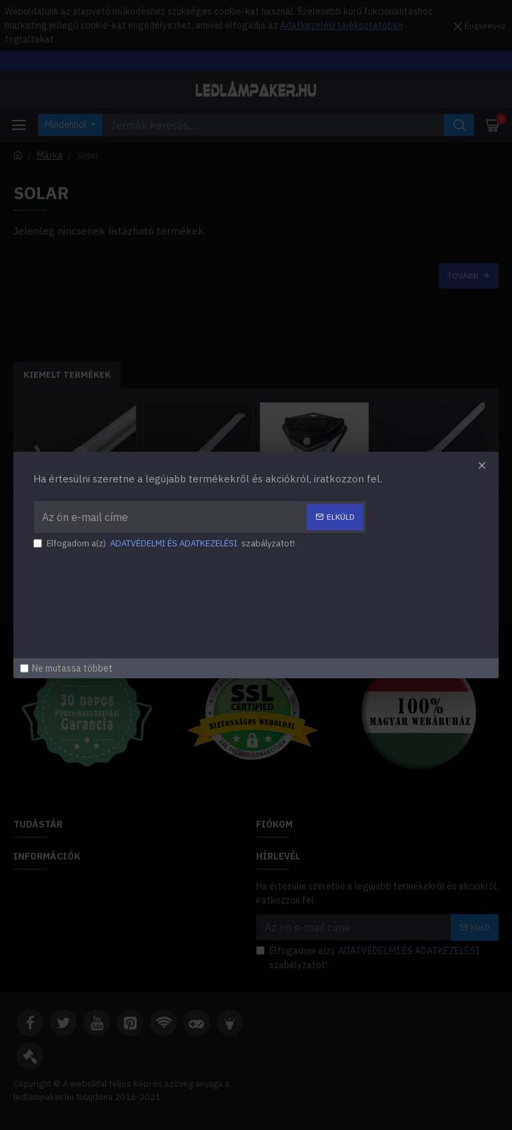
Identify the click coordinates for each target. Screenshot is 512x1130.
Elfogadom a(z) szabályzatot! (169, 544)
